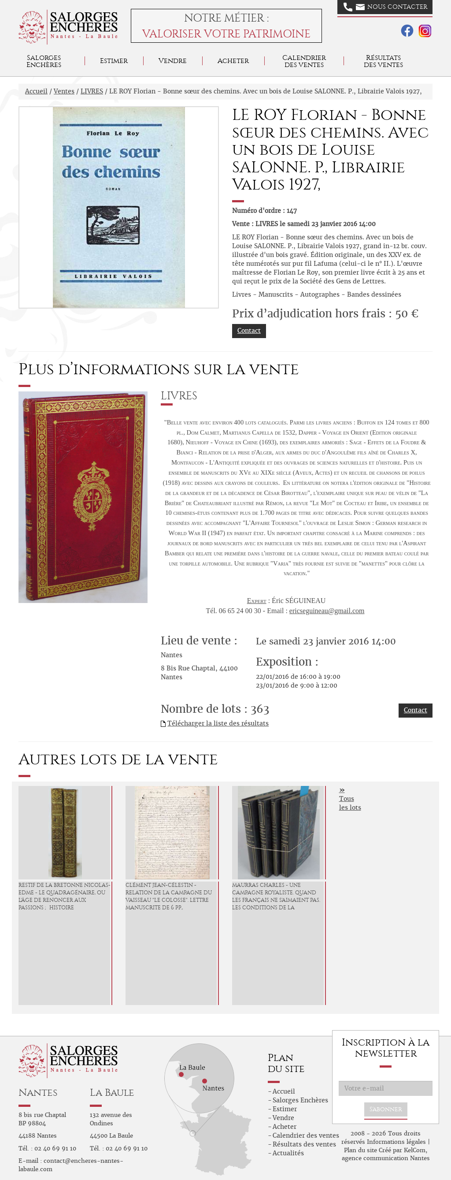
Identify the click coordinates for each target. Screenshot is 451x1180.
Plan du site (360, 1150)
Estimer (114, 60)
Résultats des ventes (304, 1144)
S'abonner (386, 1109)
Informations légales (396, 1142)
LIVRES (92, 91)
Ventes (64, 91)
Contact (249, 331)
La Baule (112, 1092)
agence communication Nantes (386, 1158)
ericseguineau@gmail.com (327, 610)
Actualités (288, 1153)
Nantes (38, 1092)
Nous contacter (385, 7)
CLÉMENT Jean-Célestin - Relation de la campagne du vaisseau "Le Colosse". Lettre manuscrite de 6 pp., (169, 896)
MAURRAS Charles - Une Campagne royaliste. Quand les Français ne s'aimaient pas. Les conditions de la (276, 896)
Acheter (233, 60)
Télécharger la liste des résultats (218, 723)
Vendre (173, 60)
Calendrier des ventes (304, 61)
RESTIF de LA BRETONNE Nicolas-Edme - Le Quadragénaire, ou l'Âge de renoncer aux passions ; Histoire (64, 896)
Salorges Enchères (300, 1100)
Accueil (36, 91)
